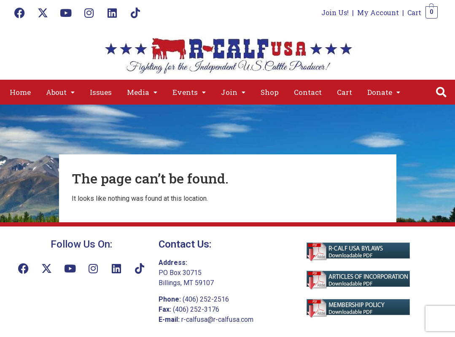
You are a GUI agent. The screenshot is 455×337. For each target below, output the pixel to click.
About (60, 92)
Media (142, 92)
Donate (383, 92)
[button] (60, 92)
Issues (101, 92)
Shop (270, 92)
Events (189, 92)
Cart (414, 12)
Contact (308, 92)
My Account (378, 12)
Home (20, 92)
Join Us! (335, 12)
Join (233, 92)
